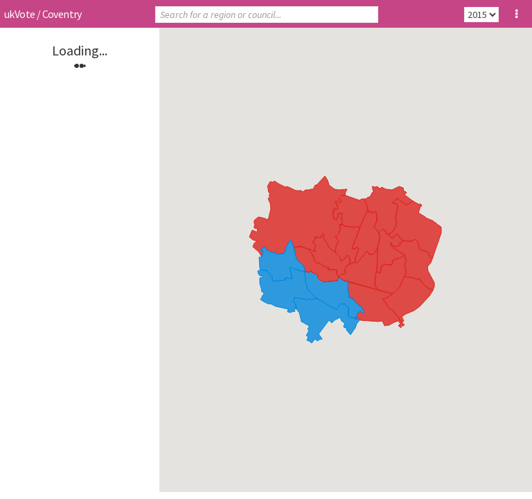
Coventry (62, 14)
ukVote (19, 14)
